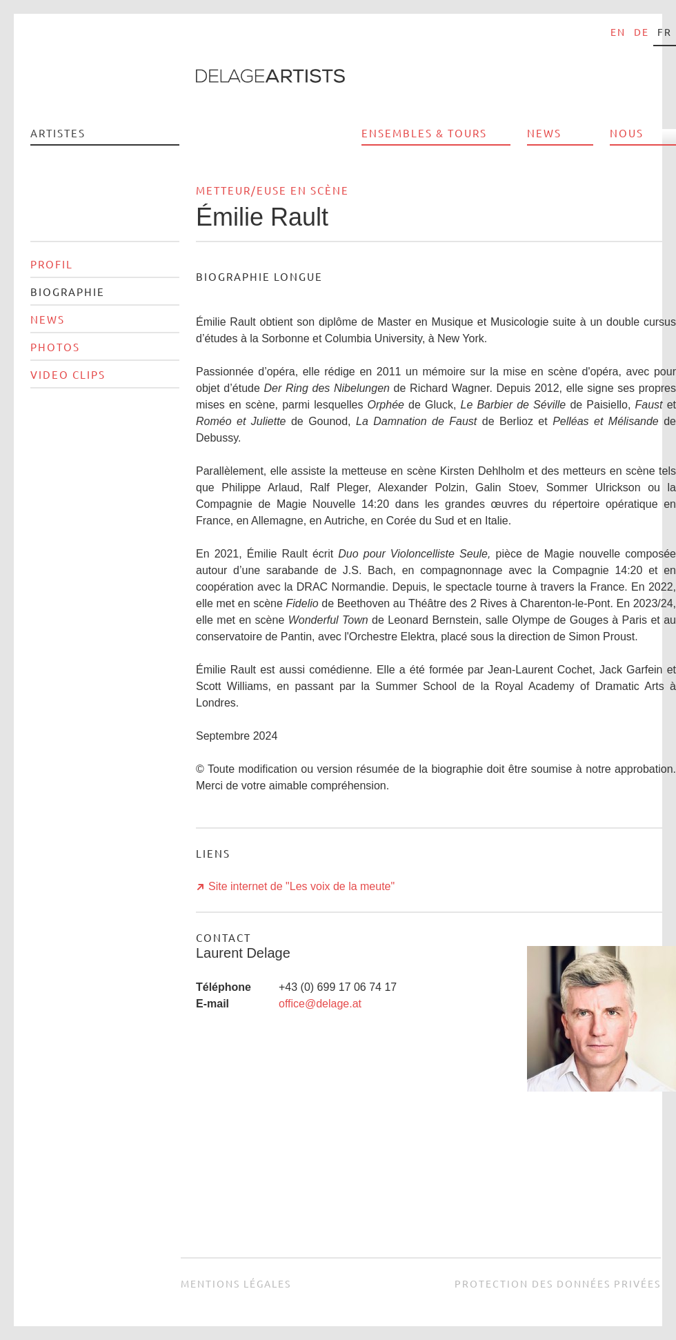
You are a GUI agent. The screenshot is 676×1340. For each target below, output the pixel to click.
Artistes (58, 132)
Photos (55, 346)
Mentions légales (236, 1283)
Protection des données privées (558, 1283)
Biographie (67, 291)
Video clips (68, 374)
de (641, 32)
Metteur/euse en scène (272, 190)
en (618, 32)
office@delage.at (320, 1003)
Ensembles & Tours (424, 132)
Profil (51, 263)
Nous (627, 132)
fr (664, 32)
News (544, 132)
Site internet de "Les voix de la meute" (301, 886)
